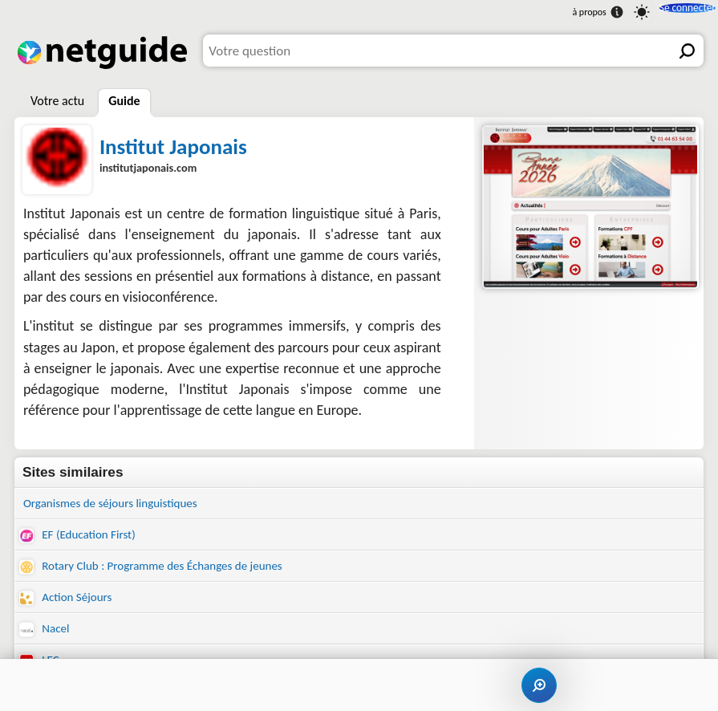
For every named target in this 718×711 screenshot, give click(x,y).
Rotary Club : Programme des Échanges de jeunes (168, 571)
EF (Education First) (84, 538)
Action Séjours (71, 606)
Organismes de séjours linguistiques (123, 504)
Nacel (46, 640)
